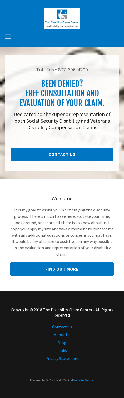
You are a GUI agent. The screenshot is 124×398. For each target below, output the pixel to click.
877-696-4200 (73, 69)
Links (62, 350)
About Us (62, 334)
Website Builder (83, 380)
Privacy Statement (62, 358)
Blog (62, 342)
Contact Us (62, 154)
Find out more (62, 269)
